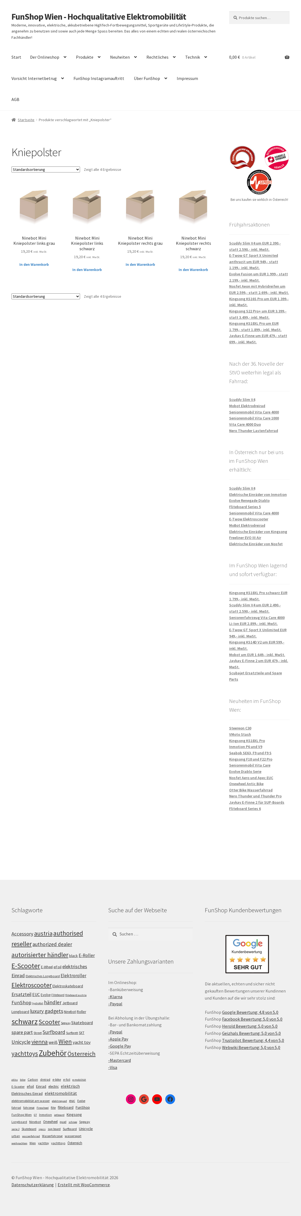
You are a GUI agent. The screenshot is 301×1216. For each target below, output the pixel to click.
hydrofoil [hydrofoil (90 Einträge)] (37, 1003)
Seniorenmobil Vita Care (249, 765)
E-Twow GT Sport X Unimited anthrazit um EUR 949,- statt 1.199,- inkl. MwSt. (253, 261)
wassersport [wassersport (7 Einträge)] (73, 1136)
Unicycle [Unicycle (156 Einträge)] (21, 1042)
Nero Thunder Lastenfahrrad (253, 430)
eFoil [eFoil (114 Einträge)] (57, 966)
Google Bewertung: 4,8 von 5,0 (250, 1012)
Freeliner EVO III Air (245, 537)
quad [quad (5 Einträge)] (63, 1122)
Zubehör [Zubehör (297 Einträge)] (53, 1053)
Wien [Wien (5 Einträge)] (32, 1143)
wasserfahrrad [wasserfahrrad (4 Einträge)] (31, 1136)
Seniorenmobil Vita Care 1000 (254, 418)
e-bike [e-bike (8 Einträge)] (56, 1079)
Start (16, 57)
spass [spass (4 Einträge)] (42, 1129)
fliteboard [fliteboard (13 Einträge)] (65, 1107)
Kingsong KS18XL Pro (247, 740)
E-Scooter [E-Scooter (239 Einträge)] (25, 965)
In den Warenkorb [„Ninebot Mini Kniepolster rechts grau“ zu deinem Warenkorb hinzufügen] (140, 264)
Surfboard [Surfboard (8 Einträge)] (70, 1129)
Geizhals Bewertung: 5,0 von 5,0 (251, 1033)
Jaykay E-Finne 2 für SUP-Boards (256, 802)
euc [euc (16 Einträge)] (72, 1100)
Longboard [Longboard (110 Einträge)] (20, 1011)
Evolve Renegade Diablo (249, 500)
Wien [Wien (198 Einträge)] (65, 1041)
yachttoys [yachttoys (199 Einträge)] (24, 1053)
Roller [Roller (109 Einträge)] (81, 1011)
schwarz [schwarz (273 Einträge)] (24, 1021)
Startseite (26, 119)
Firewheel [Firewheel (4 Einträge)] (43, 1108)
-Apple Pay (118, 1039)
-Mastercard (119, 1060)
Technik (192, 57)
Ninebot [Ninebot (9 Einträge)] (35, 1122)
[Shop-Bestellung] (45, 169)
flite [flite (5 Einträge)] (53, 1108)
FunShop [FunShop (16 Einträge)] (83, 1107)
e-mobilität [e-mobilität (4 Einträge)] (79, 1079)
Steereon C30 (240, 728)
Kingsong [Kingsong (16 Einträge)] (74, 1114)
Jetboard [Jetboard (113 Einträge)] (70, 1002)
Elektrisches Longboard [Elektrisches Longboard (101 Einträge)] (43, 976)
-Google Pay (119, 1046)
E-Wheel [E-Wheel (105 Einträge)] (47, 967)
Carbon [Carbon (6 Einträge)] (33, 1079)
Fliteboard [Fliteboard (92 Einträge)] (57, 995)
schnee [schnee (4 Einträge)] (73, 1122)
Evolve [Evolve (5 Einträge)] (81, 1101)
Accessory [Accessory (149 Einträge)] (22, 934)
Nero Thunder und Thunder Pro (255, 796)
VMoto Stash (240, 734)
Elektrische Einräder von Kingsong (258, 531)
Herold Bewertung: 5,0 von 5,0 (250, 1026)
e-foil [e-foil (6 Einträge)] (66, 1079)
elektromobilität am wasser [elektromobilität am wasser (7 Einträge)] (30, 1101)
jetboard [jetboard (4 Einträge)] (59, 1115)
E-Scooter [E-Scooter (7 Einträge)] (18, 1086)
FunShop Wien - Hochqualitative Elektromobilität (98, 16)
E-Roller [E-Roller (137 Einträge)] (87, 955)
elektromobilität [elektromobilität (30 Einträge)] (61, 1093)
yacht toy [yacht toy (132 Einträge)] (82, 1042)
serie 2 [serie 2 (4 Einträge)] (15, 1129)
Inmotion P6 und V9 (245, 746)
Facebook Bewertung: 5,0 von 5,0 (252, 1019)
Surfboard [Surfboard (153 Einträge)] (54, 1032)
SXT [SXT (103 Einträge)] (81, 1032)
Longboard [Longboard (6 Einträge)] (19, 1122)
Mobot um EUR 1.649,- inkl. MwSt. (257, 654)
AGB (15, 99)
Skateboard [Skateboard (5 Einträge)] (29, 1129)
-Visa (112, 1067)
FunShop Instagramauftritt (98, 78)
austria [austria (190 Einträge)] (43, 933)
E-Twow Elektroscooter (248, 519)
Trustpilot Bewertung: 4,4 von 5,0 (253, 1040)
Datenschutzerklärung (32, 1184)
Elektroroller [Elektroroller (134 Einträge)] (73, 976)
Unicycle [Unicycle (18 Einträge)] (86, 1128)
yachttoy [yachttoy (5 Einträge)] (43, 1143)
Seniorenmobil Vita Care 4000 (254, 412)
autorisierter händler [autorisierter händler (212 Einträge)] (39, 954)
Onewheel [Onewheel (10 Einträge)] (50, 1121)
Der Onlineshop (44, 57)
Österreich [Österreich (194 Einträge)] (81, 1053)
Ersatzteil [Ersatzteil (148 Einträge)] (21, 994)
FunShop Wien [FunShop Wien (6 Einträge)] (21, 1115)
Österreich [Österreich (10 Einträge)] (74, 1143)
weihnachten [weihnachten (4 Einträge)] (19, 1143)
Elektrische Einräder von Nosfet (256, 543)
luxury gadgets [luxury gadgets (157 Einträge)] (46, 1011)
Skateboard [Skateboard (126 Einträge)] (82, 1022)
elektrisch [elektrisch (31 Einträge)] (70, 1086)
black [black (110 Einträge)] (73, 955)
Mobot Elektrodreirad (247, 405)
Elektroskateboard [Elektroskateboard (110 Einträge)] (67, 985)
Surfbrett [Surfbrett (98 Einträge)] (72, 1033)
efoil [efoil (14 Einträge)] (30, 1086)
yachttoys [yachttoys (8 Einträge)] (58, 1143)
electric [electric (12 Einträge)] (53, 1086)
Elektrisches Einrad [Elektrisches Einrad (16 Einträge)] (27, 1093)
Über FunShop (147, 78)
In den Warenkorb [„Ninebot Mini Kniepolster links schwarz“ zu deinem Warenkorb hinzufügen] (87, 269)
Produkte (84, 57)
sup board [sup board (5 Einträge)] (54, 1129)
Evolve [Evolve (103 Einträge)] (46, 995)
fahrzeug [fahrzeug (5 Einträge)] (28, 1108)
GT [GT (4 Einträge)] (35, 1115)
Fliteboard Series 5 (245, 506)
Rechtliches (157, 57)
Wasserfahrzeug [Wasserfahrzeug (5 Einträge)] (52, 1136)
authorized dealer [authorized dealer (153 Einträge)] (52, 944)
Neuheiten (120, 57)
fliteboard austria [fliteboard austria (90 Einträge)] (76, 995)
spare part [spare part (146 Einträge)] (22, 1032)
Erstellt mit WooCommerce (84, 1184)
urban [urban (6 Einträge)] (15, 1136)
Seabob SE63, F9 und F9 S (250, 752)
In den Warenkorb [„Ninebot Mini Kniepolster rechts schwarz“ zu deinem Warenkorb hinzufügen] (193, 269)
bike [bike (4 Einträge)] (22, 1079)
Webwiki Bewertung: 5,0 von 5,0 (251, 1047)
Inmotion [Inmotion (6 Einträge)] (45, 1115)
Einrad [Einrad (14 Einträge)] (41, 1086)
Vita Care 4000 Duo (245, 424)
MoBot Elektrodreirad (247, 525)
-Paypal (115, 1003)
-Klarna (115, 996)
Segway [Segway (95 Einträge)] (65, 1023)
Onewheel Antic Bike (246, 783)
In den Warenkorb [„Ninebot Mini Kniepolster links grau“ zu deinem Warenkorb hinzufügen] (34, 264)
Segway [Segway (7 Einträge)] (84, 1122)
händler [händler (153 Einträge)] (52, 1002)
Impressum (187, 78)
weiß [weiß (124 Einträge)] (53, 1042)
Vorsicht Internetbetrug (34, 78)
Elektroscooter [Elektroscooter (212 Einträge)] (31, 985)
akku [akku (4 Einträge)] (14, 1079)
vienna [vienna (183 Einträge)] (39, 1041)
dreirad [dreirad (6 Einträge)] (45, 1079)
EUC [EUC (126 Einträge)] (36, 994)
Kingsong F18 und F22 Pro (250, 759)
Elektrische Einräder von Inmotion (258, 494)
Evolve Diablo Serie (245, 771)
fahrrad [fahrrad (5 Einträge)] (16, 1108)
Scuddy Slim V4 (242, 399)
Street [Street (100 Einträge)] (38, 1033)
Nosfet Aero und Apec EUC (251, 777)
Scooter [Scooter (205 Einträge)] (49, 1022)
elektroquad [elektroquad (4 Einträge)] (59, 1101)
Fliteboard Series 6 (245, 808)
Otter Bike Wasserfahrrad (251, 790)
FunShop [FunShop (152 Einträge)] (21, 1002)
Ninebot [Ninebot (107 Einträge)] (70, 1011)
